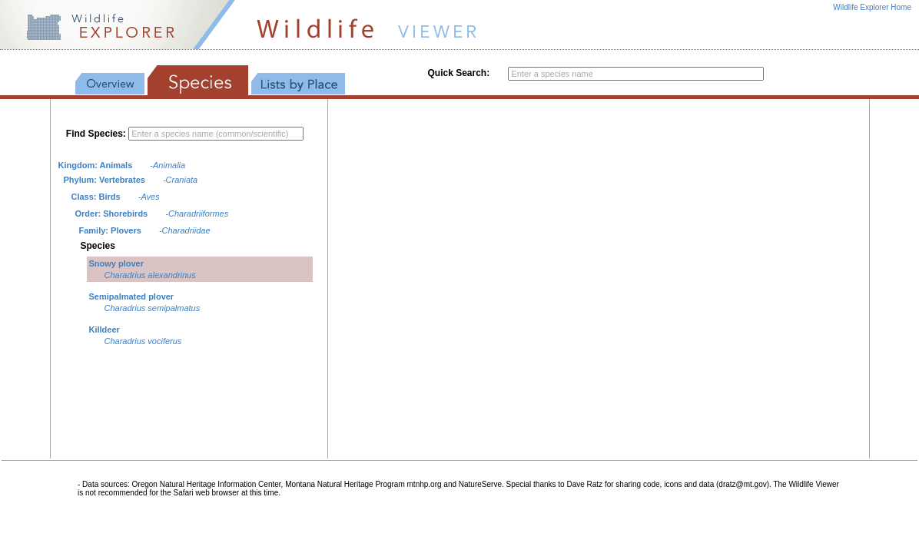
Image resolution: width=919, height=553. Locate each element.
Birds (110, 196)
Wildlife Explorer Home (872, 7)
